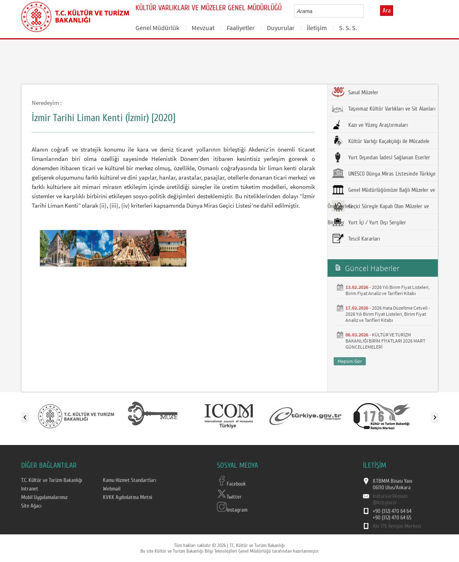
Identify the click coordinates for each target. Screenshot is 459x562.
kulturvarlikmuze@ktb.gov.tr (390, 499)
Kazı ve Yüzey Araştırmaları (370, 124)
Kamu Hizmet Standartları (129, 480)
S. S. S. (348, 28)
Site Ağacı (31, 506)
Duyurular (281, 28)
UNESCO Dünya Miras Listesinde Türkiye (383, 173)
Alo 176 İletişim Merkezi (397, 526)
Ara (386, 10)
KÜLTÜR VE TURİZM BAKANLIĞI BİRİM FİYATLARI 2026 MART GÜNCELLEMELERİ (385, 341)
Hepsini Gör (350, 361)
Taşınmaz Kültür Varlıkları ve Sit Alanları (383, 108)
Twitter (229, 497)
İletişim (317, 28)
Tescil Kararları (356, 238)
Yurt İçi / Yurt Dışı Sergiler (369, 222)
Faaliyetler (241, 28)
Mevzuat (203, 28)
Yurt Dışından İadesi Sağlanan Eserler (381, 157)
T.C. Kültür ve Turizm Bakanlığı (51, 480)
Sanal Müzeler (355, 92)
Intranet (29, 489)
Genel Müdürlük (157, 28)
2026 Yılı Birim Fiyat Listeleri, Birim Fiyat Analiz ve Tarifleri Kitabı (387, 290)
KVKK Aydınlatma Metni (127, 497)
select (366, 11)
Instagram (232, 510)
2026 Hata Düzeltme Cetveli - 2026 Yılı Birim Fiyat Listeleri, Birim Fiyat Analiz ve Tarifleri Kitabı (387, 314)
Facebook (231, 484)
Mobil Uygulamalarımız (44, 497)
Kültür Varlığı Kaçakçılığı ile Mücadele (380, 141)
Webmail (111, 489)
